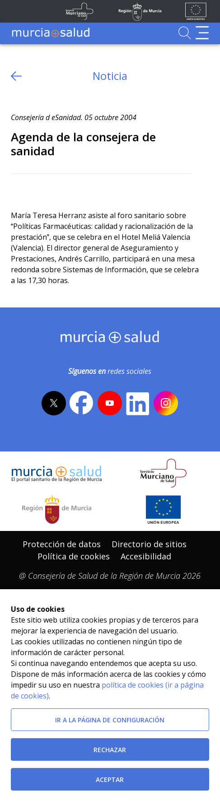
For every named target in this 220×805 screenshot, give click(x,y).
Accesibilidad (146, 556)
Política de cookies (73, 556)
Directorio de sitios (149, 544)
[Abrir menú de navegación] (202, 32)
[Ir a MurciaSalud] (50, 32)
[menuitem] (62, 544)
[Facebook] (35, 188)
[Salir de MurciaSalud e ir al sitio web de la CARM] (57, 509)
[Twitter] (18, 188)
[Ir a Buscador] (184, 32)
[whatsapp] (53, 188)
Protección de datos (62, 544)
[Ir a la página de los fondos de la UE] (196, 11)
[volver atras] (16, 76)
